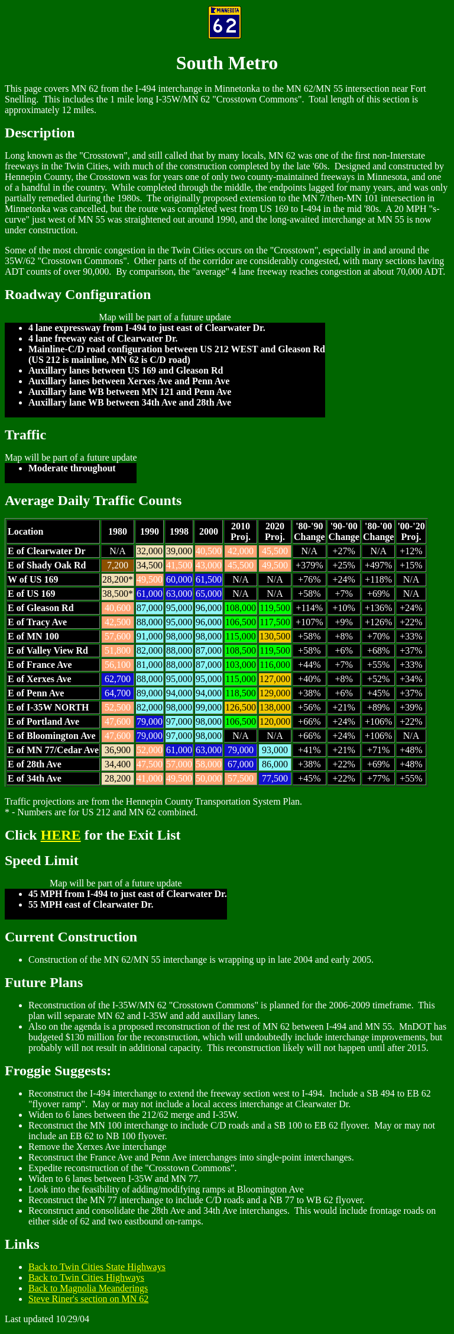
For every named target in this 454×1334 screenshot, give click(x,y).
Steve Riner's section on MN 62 (88, 1299)
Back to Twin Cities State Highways (97, 1267)
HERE (61, 835)
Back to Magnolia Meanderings (88, 1288)
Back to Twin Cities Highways (86, 1277)
